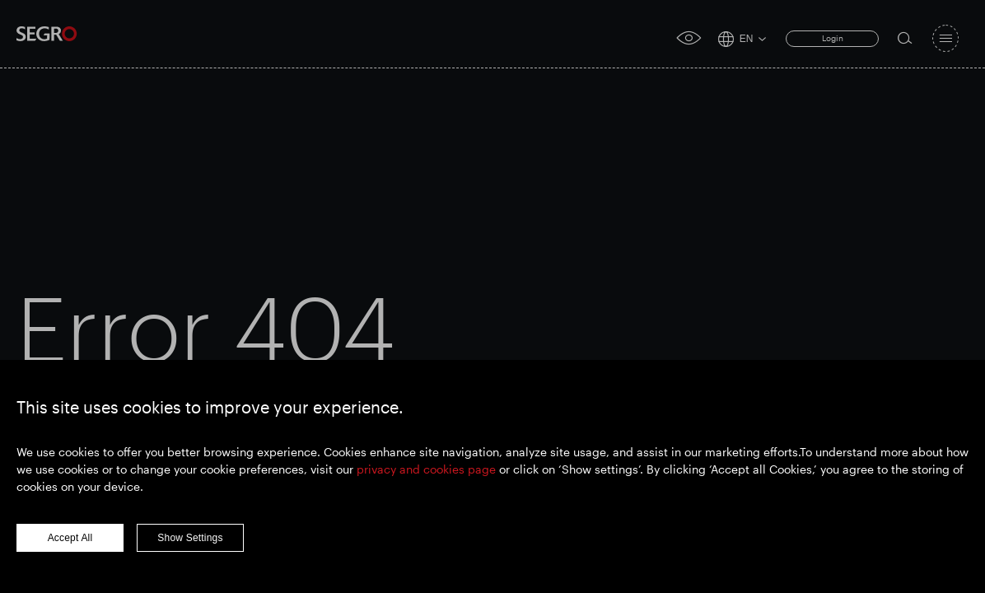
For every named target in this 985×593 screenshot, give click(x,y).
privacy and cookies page (426, 469)
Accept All (70, 538)
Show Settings (189, 538)
